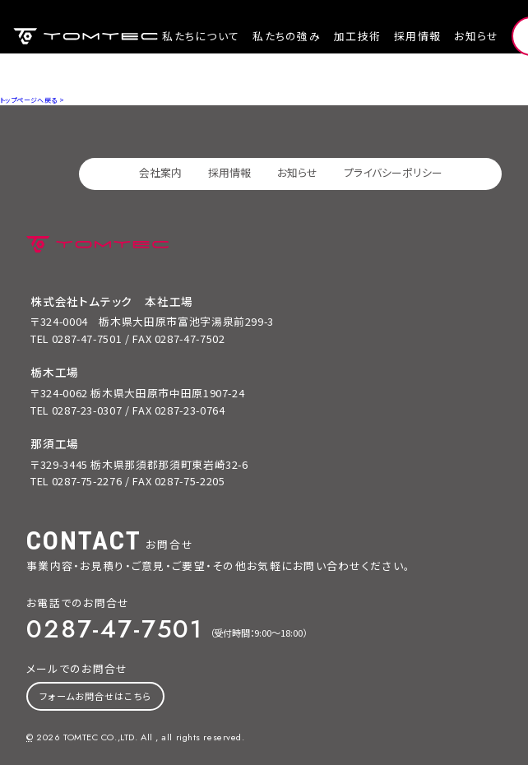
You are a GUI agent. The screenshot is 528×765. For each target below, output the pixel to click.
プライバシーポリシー (393, 172)
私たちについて (200, 36)
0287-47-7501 (114, 628)
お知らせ (476, 36)
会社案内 (160, 172)
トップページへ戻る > (32, 99)
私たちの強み (286, 36)
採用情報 (417, 36)
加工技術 (357, 36)
